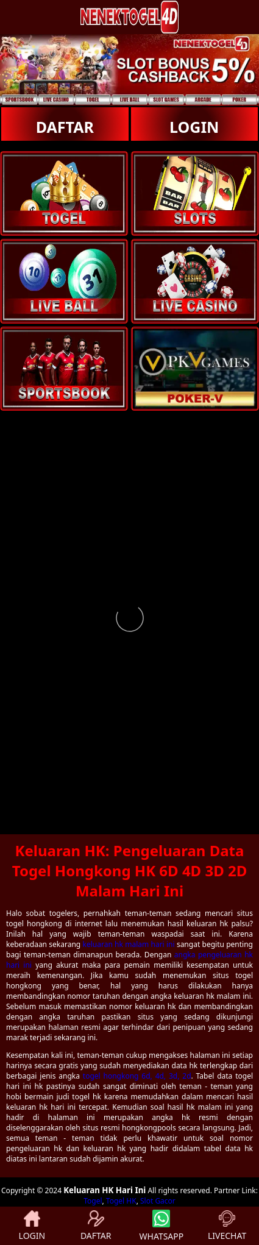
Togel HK (121, 1201)
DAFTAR (65, 126)
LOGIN (194, 126)
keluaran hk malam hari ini (129, 944)
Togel (92, 1201)
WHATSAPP (162, 1226)
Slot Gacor (158, 1201)
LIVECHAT (227, 1225)
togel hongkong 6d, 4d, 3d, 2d (137, 1076)
